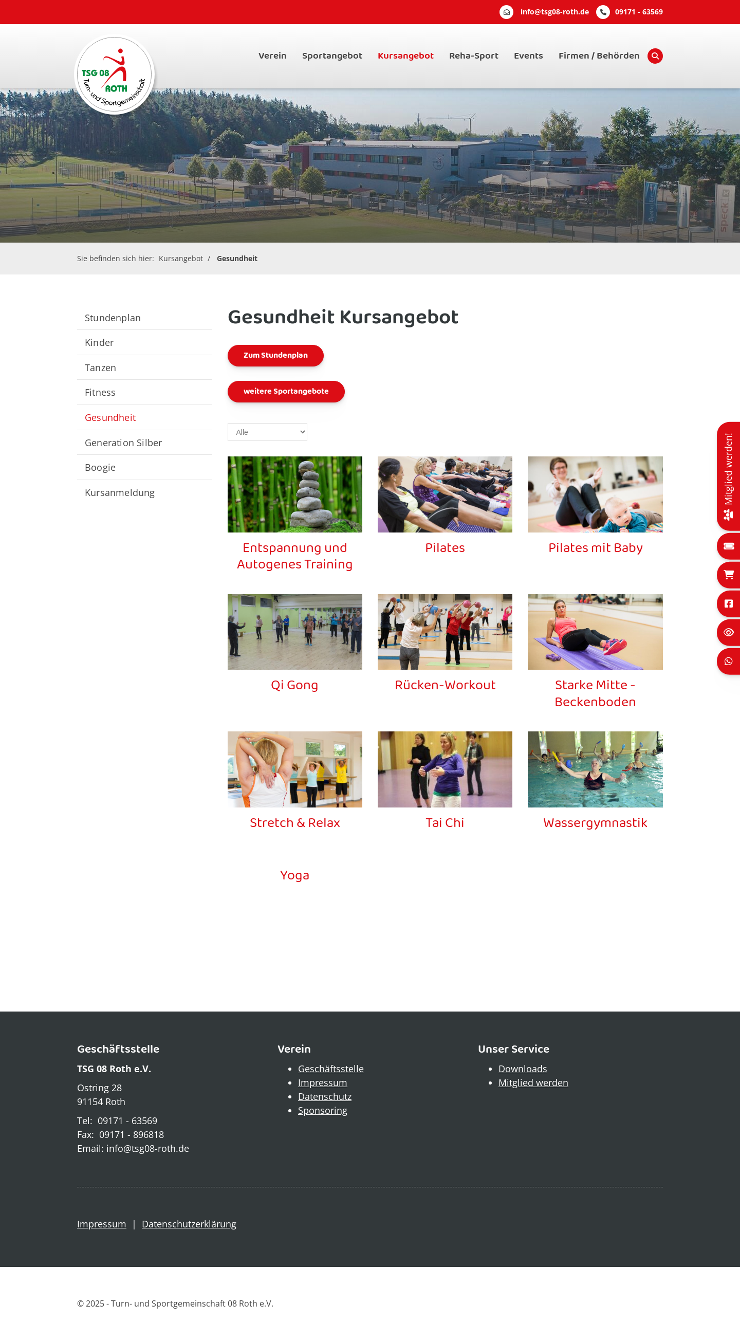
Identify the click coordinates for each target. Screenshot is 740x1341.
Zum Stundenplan (276, 355)
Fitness (100, 391)
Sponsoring (322, 1110)
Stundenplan (113, 317)
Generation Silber (123, 442)
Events (528, 56)
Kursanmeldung (120, 492)
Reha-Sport (473, 56)
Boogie (100, 467)
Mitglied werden (533, 1082)
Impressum (322, 1082)
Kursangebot (406, 56)
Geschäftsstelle (331, 1068)
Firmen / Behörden (599, 56)
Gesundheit (237, 258)
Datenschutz (324, 1096)
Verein (272, 56)
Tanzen (100, 367)
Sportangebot (332, 56)
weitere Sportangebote (286, 391)
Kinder (99, 342)
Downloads (522, 1068)
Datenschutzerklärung (189, 1224)
